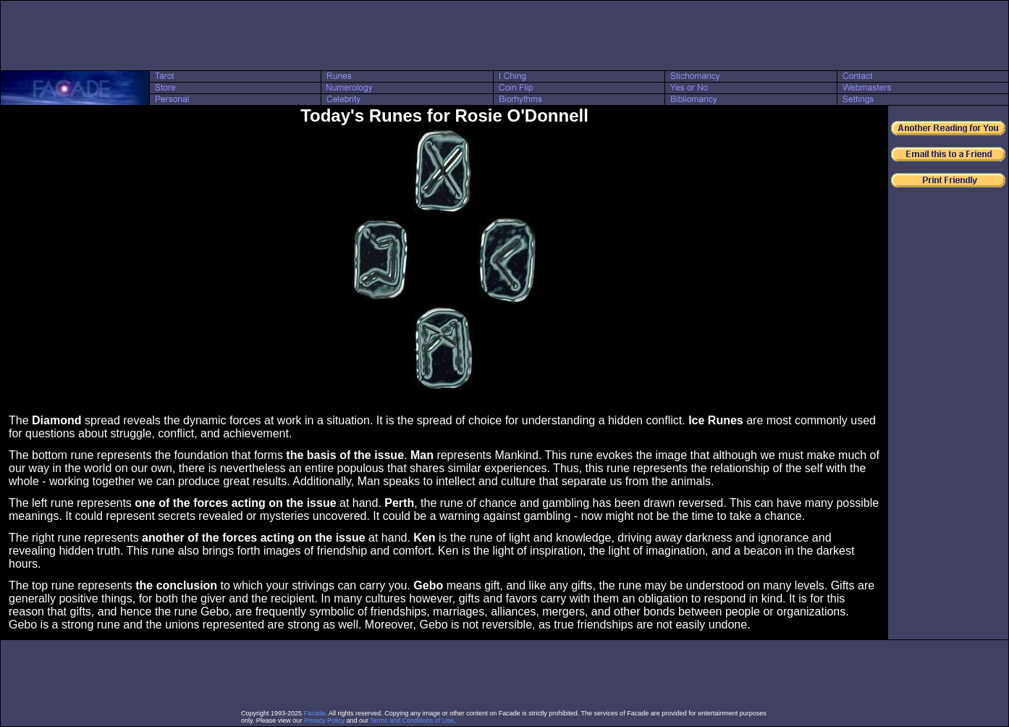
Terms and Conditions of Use (412, 720)
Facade (315, 713)
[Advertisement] (504, 35)
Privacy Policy (324, 720)
